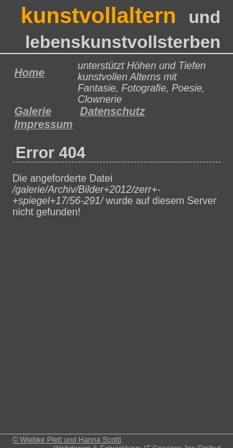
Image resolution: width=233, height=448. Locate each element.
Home (29, 73)
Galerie (33, 111)
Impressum (43, 124)
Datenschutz (112, 111)
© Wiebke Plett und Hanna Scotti (66, 440)
